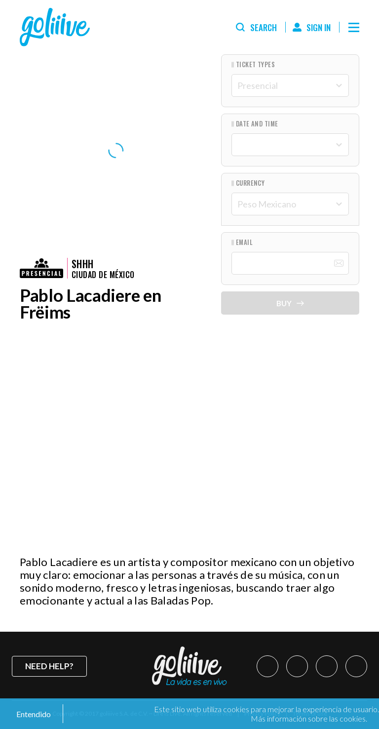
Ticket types (255, 64)
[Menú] (354, 27)
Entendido (33, 714)
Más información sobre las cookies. (309, 718)
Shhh (83, 263)
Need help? (49, 666)
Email (244, 242)
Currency (250, 183)
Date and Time (257, 123)
